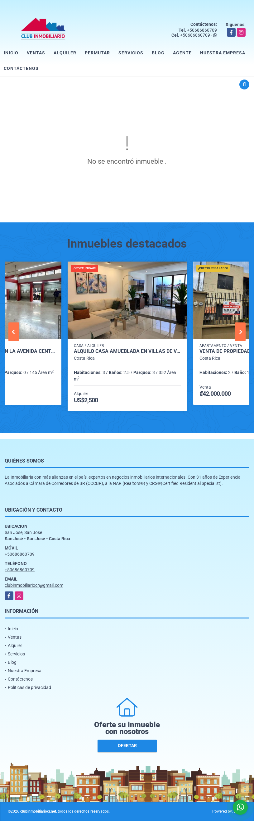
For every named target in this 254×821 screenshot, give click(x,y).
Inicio (11, 52)
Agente (182, 52)
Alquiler (65, 52)
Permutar (97, 52)
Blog (158, 52)
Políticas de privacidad (29, 687)
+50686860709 (202, 30)
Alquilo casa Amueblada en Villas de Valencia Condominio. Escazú (127, 351)
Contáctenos (21, 68)
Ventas (36, 52)
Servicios (130, 52)
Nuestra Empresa (222, 52)
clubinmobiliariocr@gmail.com (34, 585)
